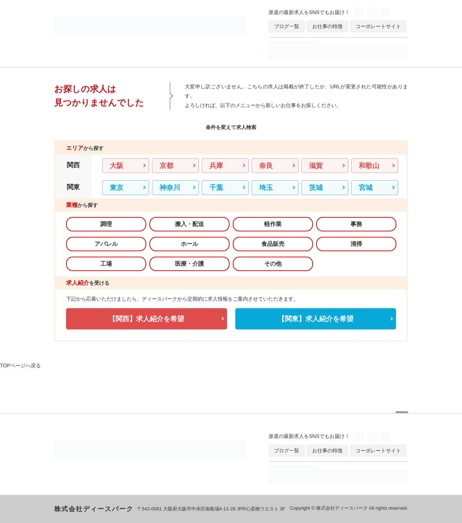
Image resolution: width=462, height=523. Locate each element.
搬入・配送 (189, 224)
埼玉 (266, 187)
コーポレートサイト (378, 26)
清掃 (356, 244)
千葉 (216, 187)
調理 (106, 224)
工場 (106, 264)
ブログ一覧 (286, 26)
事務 (356, 224)
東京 (116, 187)
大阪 (116, 165)
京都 (166, 165)
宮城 (365, 187)
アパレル (106, 244)
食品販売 (272, 244)
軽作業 (273, 224)
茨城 (316, 187)
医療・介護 (189, 264)
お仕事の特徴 (327, 26)
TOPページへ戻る (20, 365)
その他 (273, 264)
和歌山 (369, 165)
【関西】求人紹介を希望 (146, 319)
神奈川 (170, 187)
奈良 (266, 165)
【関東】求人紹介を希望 (315, 319)
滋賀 (316, 165)
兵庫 (216, 165)
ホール (189, 244)
